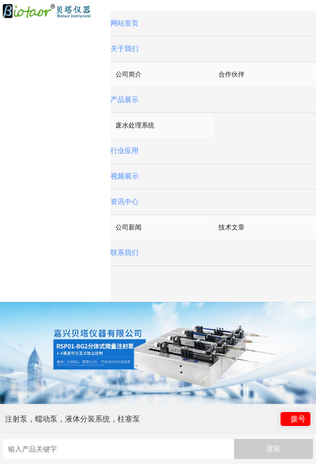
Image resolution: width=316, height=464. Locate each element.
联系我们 (124, 252)
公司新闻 (129, 227)
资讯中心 (124, 202)
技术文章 (231, 227)
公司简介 (129, 74)
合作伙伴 (231, 74)
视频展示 (124, 176)
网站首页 (124, 23)
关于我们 (124, 48)
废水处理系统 (135, 125)
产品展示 (124, 100)
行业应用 (124, 150)
